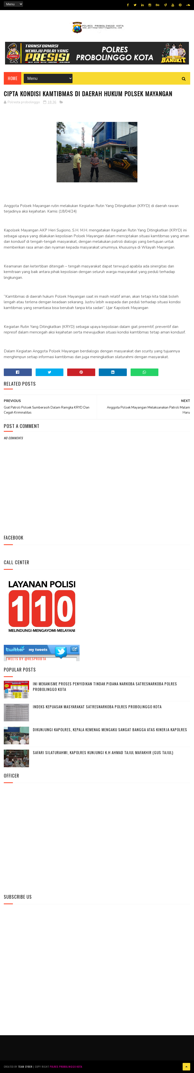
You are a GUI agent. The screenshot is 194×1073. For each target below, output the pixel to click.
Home (12, 78)
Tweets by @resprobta (26, 658)
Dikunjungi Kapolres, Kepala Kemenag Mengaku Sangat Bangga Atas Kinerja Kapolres (110, 729)
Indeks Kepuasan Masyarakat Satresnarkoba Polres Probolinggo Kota (97, 706)
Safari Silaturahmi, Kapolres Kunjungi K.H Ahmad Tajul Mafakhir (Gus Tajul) (103, 752)
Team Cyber (25, 1066)
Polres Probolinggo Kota (66, 1066)
